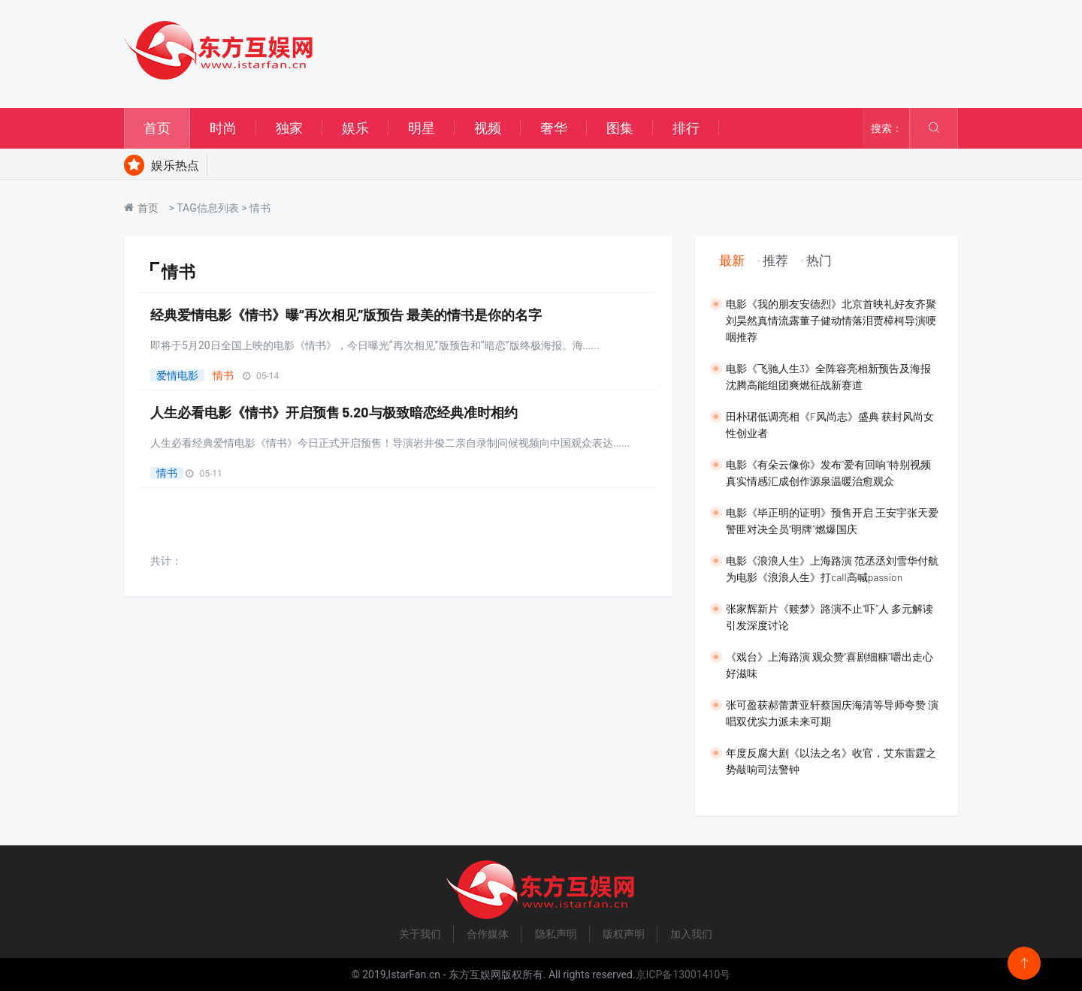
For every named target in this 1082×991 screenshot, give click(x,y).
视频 (487, 128)
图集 (619, 128)
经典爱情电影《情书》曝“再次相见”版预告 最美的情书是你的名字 (346, 314)
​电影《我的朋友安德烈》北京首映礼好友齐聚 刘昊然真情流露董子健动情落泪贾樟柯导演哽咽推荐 (831, 320)
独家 (289, 128)
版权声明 (624, 934)
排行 (686, 128)
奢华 (553, 128)
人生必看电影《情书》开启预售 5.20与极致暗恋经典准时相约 (334, 412)
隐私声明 (556, 934)
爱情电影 (177, 375)
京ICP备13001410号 (683, 974)
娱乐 (355, 128)
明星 (421, 128)
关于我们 (420, 934)
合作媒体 (488, 934)
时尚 (223, 128)
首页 (157, 128)
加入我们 (691, 934)
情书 (223, 375)
